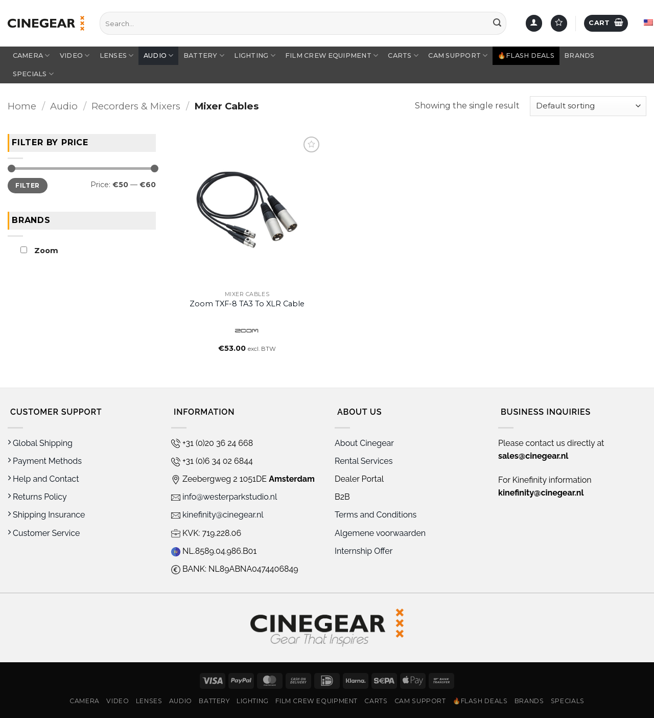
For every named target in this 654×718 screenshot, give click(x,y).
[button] (534, 23)
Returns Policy (37, 497)
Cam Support (457, 55)
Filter (27, 185)
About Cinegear (364, 443)
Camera (31, 55)
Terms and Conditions (375, 515)
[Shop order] (588, 106)
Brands (579, 55)
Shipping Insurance (46, 515)
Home (22, 106)
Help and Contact (43, 479)
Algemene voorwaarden (381, 533)
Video (75, 55)
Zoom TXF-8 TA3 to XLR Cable (247, 303)
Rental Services (363, 461)
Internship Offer (363, 551)
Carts (403, 55)
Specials (33, 74)
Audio (159, 55)
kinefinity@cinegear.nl (217, 515)
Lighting (254, 55)
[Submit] (497, 23)
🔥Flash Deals (526, 55)
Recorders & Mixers (135, 106)
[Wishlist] (559, 23)
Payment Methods (45, 461)
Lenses (117, 55)
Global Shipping (40, 443)
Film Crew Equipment (331, 55)
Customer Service (44, 533)
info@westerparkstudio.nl (224, 497)
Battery (203, 55)
